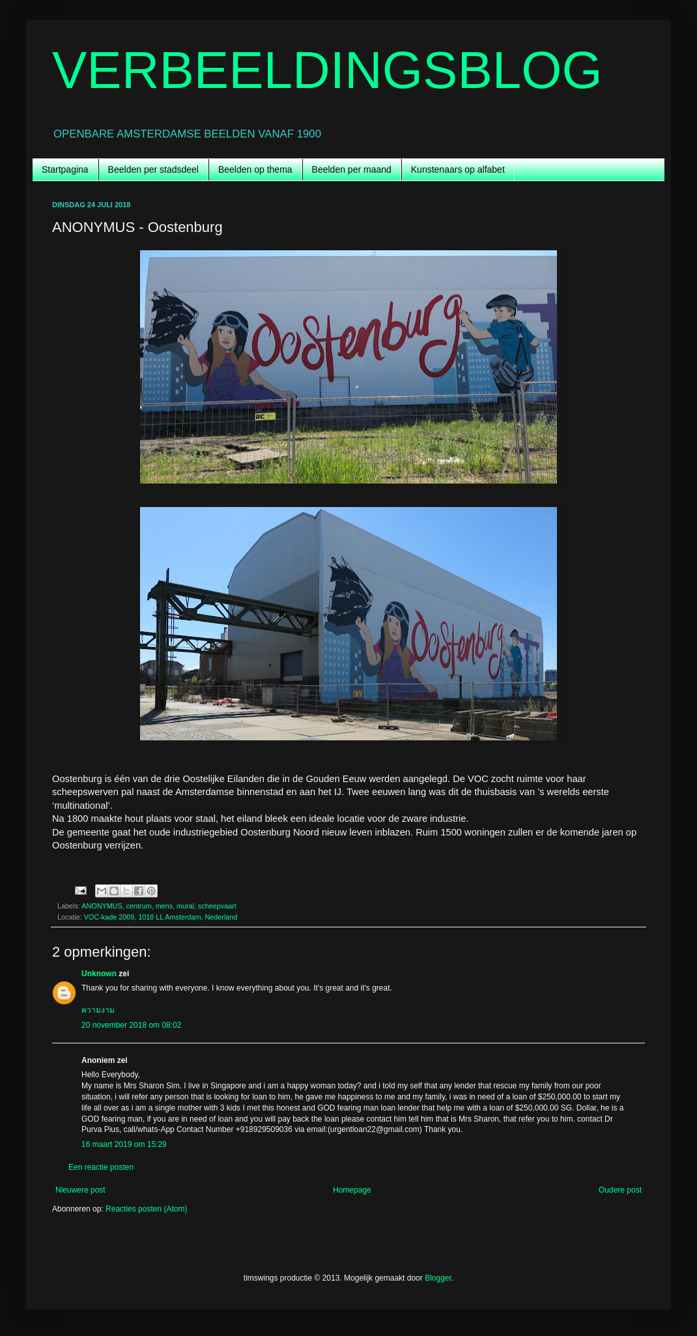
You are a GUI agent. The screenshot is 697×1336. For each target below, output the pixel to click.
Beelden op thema (255, 169)
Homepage (352, 1190)
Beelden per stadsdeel (153, 169)
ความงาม (98, 1010)
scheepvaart (217, 906)
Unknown (99, 973)
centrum (139, 906)
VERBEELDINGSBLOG (327, 70)
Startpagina (65, 169)
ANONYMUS (101, 906)
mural (185, 906)
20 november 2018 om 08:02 (131, 1025)
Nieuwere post (80, 1190)
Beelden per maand (351, 169)
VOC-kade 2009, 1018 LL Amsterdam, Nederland (160, 917)
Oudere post (620, 1190)
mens (164, 906)
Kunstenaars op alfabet (458, 169)
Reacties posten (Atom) (146, 1208)
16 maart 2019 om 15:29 (124, 1144)
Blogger (438, 1278)
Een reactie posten (101, 1167)
